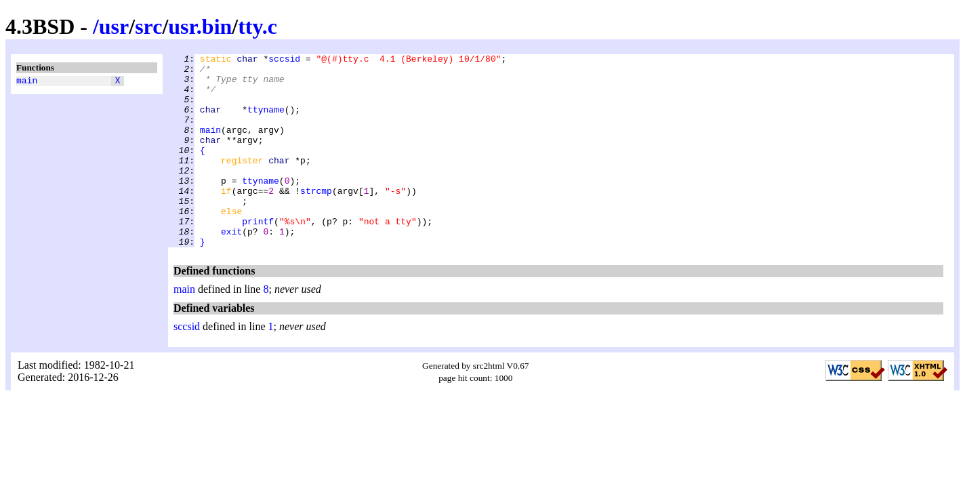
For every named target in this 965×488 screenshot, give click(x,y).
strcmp (316, 219)
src (148, 26)
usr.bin (200, 26)
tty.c (257, 26)
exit (231, 268)
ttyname (266, 121)
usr (114, 26)
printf (258, 255)
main (26, 82)
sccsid (284, 60)
